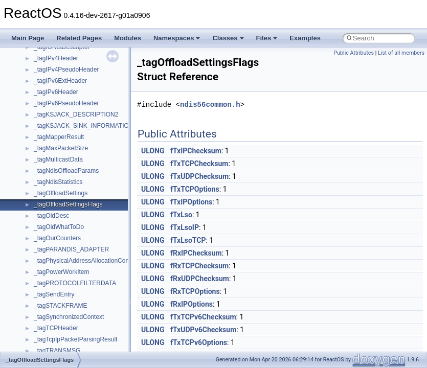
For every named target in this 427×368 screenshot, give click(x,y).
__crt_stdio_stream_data (67, 273)
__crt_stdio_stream (60, 262)
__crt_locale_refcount (63, 161)
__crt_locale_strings (61, 183)
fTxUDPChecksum (199, 176)
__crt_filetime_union (61, 71)
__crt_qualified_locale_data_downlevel (86, 228)
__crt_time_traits (56, 318)
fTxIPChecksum (195, 151)
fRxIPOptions (191, 304)
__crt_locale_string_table (68, 172)
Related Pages (79, 38)
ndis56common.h (210, 104)
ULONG (152, 151)
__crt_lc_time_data (59, 116)
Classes (227, 38)
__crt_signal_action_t (63, 251)
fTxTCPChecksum (199, 163)
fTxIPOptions (191, 202)
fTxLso (181, 215)
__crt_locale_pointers (63, 149)
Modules (127, 38)
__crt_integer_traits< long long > (78, 104)
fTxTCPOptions (194, 189)
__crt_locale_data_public (68, 138)
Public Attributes (353, 53)
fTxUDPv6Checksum (203, 330)
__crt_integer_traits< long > (71, 93)
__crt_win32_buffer (60, 329)
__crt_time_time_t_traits (66, 284)
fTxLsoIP (184, 227)
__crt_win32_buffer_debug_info (77, 340)
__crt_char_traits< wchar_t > (72, 48)
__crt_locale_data (58, 127)
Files (267, 38)
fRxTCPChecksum (199, 266)
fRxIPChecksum (196, 253)
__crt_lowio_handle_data (68, 194)
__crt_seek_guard (58, 239)
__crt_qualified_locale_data (71, 217)
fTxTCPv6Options (198, 342)
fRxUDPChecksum (199, 278)
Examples (305, 38)
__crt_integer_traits (60, 82)
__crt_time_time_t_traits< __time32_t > (87, 296)
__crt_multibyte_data (62, 206)
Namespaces (176, 38)
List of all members (401, 53)
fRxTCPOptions (195, 291)
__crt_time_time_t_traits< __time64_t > (87, 307)
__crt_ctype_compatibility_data (76, 59)
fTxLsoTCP (188, 240)
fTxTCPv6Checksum (203, 317)
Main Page (27, 38)
